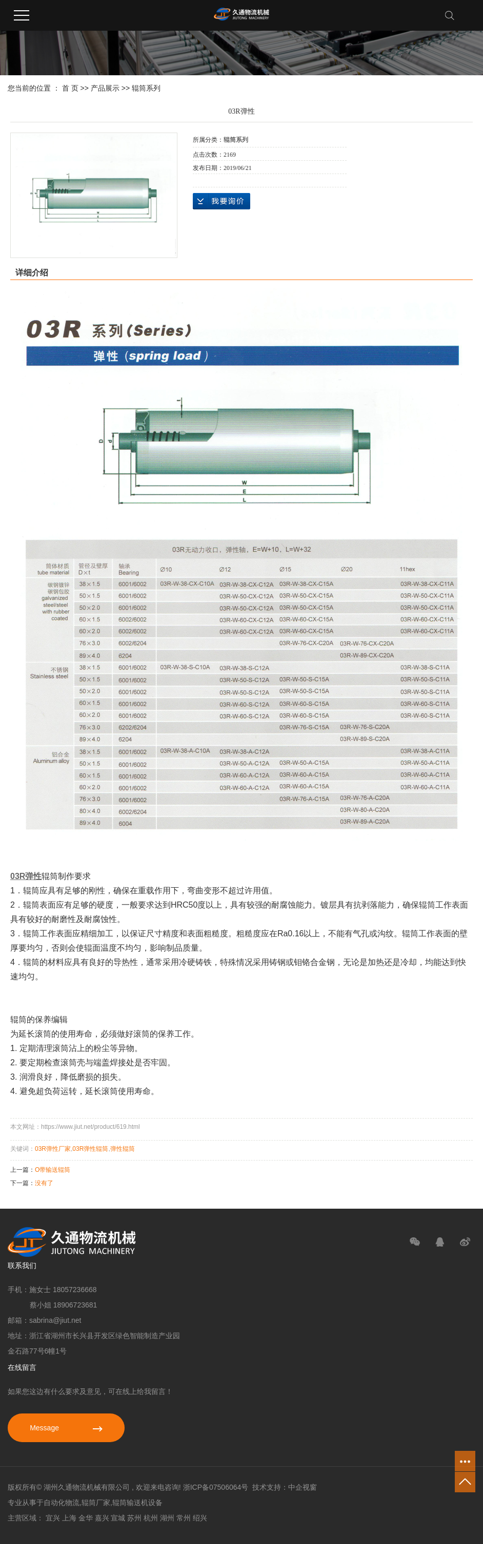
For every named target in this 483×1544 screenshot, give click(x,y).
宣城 (118, 1518)
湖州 (167, 1518)
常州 (183, 1518)
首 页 (70, 88)
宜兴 (53, 1518)
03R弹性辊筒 (90, 1148)
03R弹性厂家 (53, 1148)
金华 (85, 1518)
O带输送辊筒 (52, 1169)
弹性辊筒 (122, 1148)
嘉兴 (102, 1518)
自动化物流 (61, 1502)
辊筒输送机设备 (137, 1502)
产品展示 (105, 88)
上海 (69, 1518)
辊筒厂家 (96, 1502)
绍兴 (200, 1518)
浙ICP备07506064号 (216, 1487)
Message (66, 1428)
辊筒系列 (146, 88)
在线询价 (221, 201)
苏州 (134, 1518)
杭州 (151, 1518)
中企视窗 (302, 1487)
